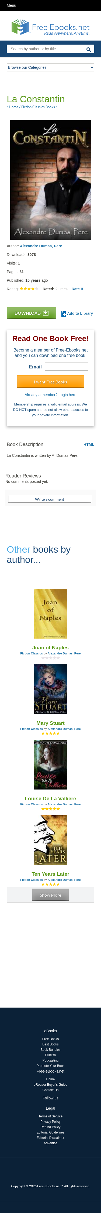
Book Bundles (50, 1050)
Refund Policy (50, 1127)
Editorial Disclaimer (50, 1138)
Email (35, 367)
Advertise (50, 1143)
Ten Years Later (50, 874)
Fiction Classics (31, 653)
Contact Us (50, 1090)
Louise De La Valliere (50, 798)
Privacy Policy (50, 1122)
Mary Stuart (50, 723)
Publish (50, 1055)
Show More (50, 894)
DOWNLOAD (31, 313)
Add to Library (77, 314)
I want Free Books (50, 381)
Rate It (77, 289)
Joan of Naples (50, 647)
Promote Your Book (50, 1066)
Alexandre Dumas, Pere (41, 246)
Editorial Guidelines (50, 1132)
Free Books (50, 1039)
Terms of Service (50, 1116)
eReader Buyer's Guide (50, 1085)
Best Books (50, 1044)
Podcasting (50, 1060)
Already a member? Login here (50, 395)
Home (50, 1079)
